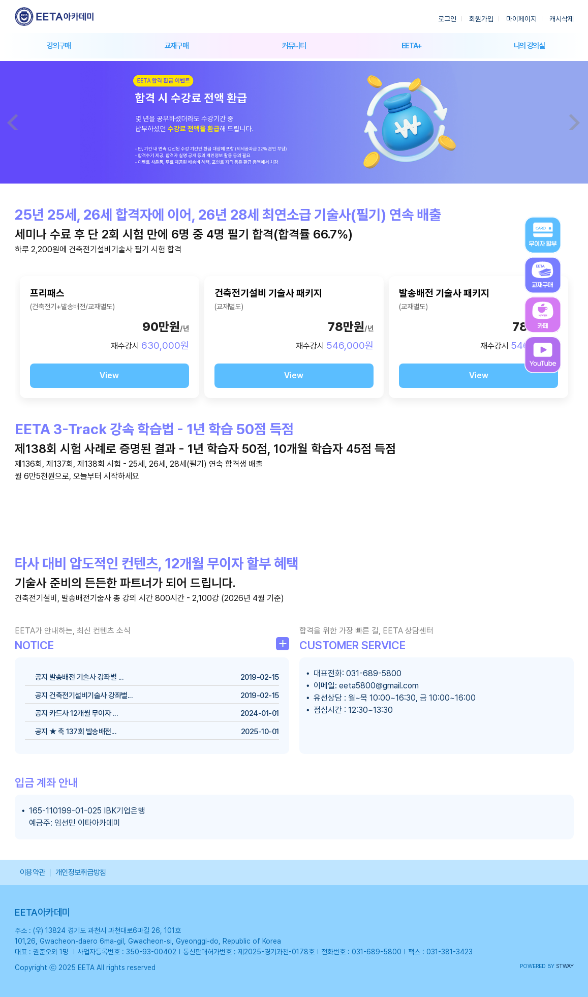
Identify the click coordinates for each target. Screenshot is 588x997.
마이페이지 (521, 19)
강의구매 (59, 45)
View (109, 375)
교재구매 (177, 45)
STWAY (565, 966)
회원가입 (481, 19)
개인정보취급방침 (80, 872)
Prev (13, 122)
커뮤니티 (294, 45)
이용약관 (32, 872)
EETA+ (411, 45)
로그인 (447, 19)
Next (575, 122)
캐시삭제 (561, 19)
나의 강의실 (529, 45)
